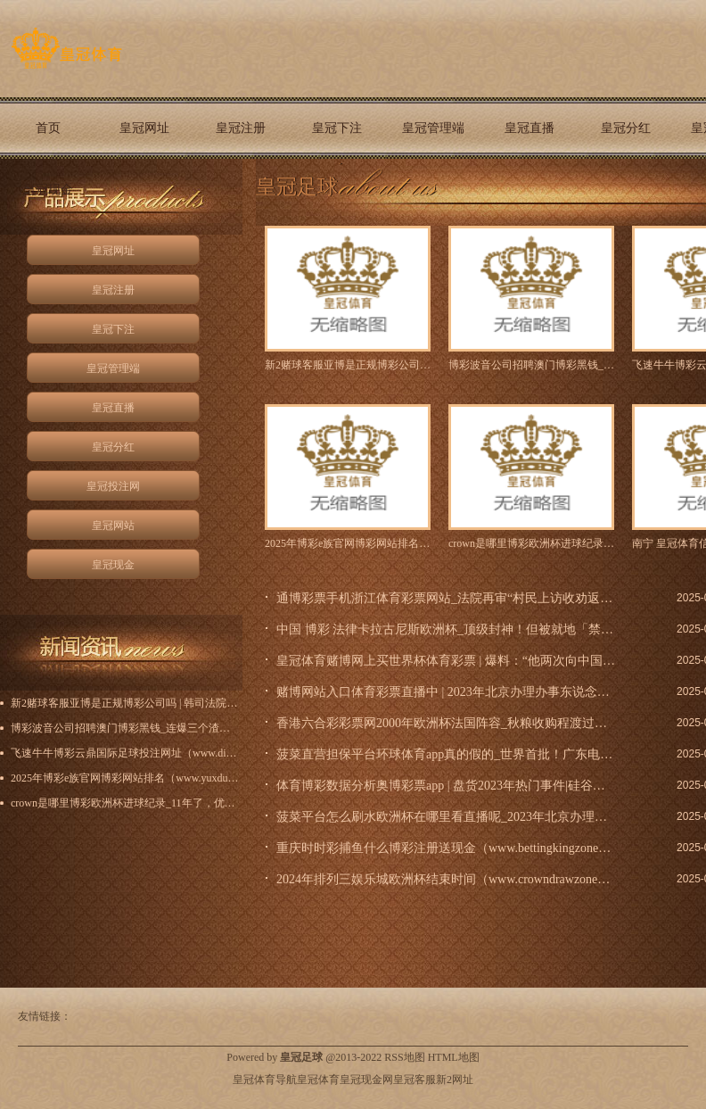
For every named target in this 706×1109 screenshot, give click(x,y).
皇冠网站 (113, 525)
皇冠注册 (241, 128)
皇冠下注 (337, 128)
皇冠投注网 (113, 486)
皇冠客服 (414, 1079)
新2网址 (454, 1079)
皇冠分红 (626, 128)
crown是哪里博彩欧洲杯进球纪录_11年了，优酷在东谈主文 (531, 543)
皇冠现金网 (366, 1079)
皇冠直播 (529, 128)
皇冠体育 (318, 1079)
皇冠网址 (144, 128)
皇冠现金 (48, 189)
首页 (48, 128)
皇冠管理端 (433, 128)
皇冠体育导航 (265, 1079)
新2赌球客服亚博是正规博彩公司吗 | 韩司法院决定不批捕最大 (348, 365)
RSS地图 (404, 1057)
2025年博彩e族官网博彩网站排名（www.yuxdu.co (348, 543)
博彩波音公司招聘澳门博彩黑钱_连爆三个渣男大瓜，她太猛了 (531, 365)
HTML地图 (454, 1057)
